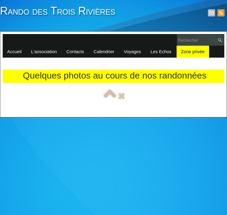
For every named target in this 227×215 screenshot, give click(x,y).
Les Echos (161, 51)
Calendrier (104, 51)
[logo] (60, 14)
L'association (44, 51)
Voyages (132, 51)
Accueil (14, 51)
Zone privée (193, 51)
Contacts (75, 51)
